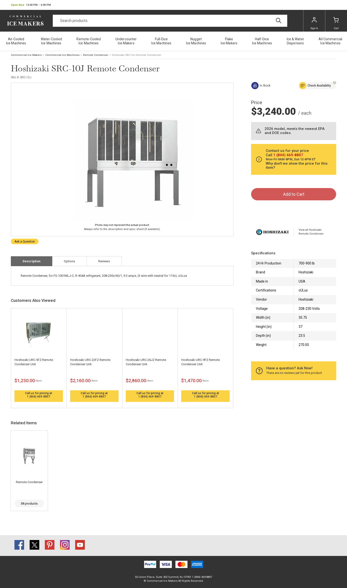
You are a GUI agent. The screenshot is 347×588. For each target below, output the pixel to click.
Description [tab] (31, 261)
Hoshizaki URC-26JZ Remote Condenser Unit (146, 362)
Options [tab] (69, 261)
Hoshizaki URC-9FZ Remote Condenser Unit (200, 362)
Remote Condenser (95, 55)
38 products (29, 503)
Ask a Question (24, 241)
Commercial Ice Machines (62, 55)
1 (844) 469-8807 (38, 396)
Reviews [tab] (104, 261)
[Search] (170, 21)
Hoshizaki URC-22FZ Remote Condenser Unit (90, 362)
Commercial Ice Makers (26, 55)
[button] (31, 5)
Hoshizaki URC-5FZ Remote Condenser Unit (33, 362)
